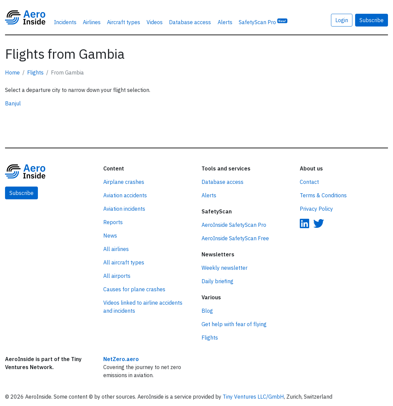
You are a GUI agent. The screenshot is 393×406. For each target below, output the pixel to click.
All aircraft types (123, 262)
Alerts (225, 22)
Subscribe (371, 20)
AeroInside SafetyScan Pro (234, 224)
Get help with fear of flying (234, 324)
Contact (309, 182)
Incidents (65, 22)
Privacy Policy (316, 208)
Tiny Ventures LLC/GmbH (253, 396)
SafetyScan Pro (263, 22)
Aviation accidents (125, 195)
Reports (113, 222)
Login (341, 20)
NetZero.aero (121, 359)
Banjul (13, 103)
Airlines (92, 22)
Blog (207, 310)
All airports (116, 275)
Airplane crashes (123, 182)
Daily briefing (217, 281)
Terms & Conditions (323, 195)
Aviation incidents (124, 208)
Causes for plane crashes (134, 289)
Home (12, 72)
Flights (35, 72)
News (110, 235)
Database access (190, 22)
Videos (155, 22)
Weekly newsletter (224, 267)
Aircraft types (123, 22)
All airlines (116, 249)
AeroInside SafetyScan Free (235, 238)
